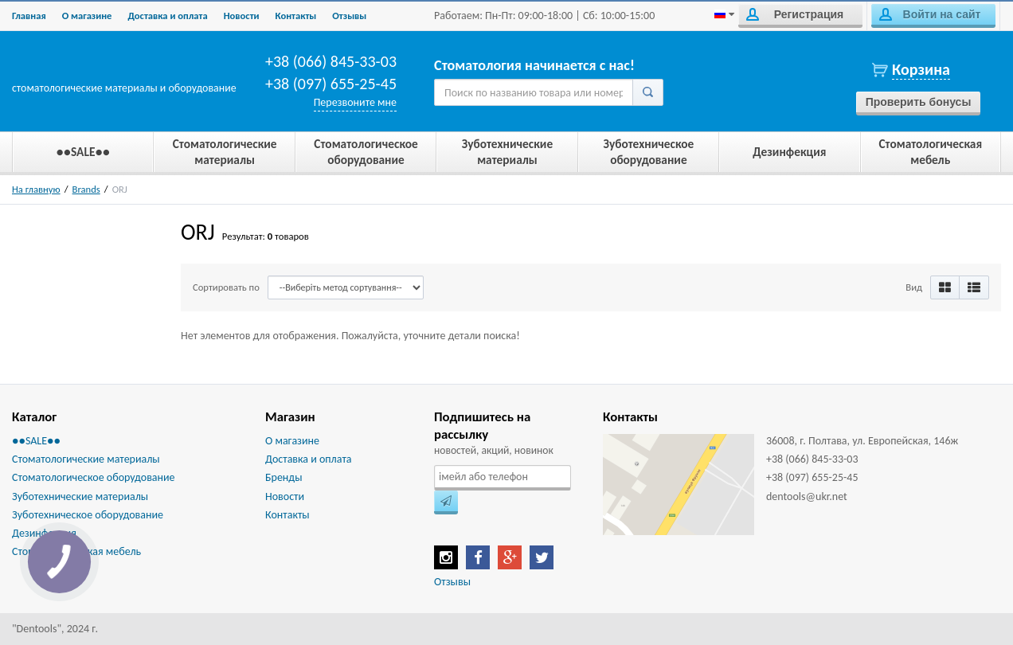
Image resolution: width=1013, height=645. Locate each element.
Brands (86, 189)
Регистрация (794, 14)
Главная (29, 16)
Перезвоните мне (355, 102)
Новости (242, 16)
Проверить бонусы (919, 102)
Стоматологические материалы (86, 459)
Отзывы (349, 16)
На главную (36, 189)
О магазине (87, 16)
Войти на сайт (929, 14)
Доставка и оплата (167, 16)
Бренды (283, 477)
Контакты (296, 16)
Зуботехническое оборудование (87, 515)
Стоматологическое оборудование (93, 477)
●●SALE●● (36, 441)
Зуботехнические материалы (80, 496)
